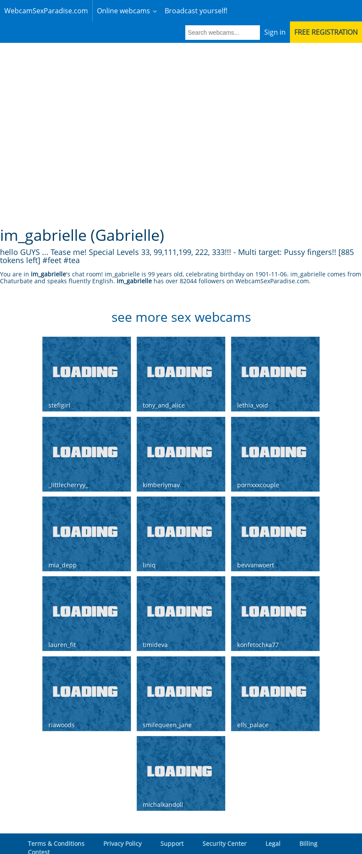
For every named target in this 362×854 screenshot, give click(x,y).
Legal (273, 822)
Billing (308, 822)
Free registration (326, 10)
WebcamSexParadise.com (46, 10)
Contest (39, 831)
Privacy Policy (122, 822)
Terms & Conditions (56, 822)
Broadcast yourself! (196, 10)
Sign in (275, 10)
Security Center (224, 822)
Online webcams (123, 10)
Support (172, 822)
